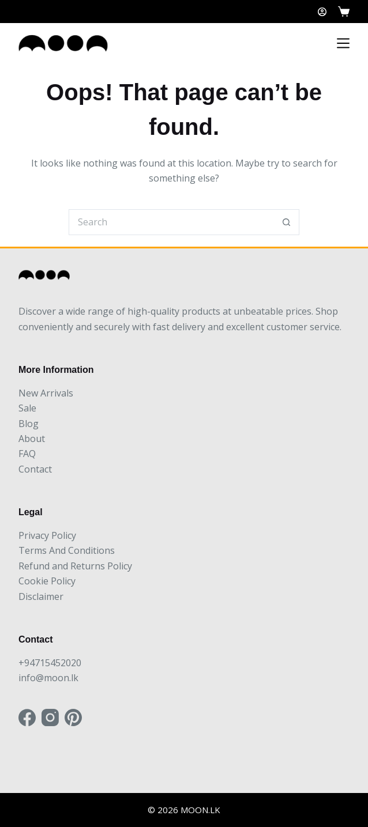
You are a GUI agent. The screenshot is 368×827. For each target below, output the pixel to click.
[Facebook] (27, 717)
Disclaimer (40, 596)
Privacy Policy (47, 535)
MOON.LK (200, 809)
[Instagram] (50, 717)
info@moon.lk (48, 677)
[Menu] (343, 43)
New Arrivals (45, 393)
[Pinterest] (73, 717)
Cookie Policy (47, 581)
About (31, 438)
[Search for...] (171, 222)
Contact (35, 469)
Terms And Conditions (66, 550)
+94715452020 (49, 662)
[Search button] (286, 222)
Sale (27, 408)
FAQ (27, 453)
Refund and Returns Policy (75, 566)
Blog (28, 423)
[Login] (322, 11)
